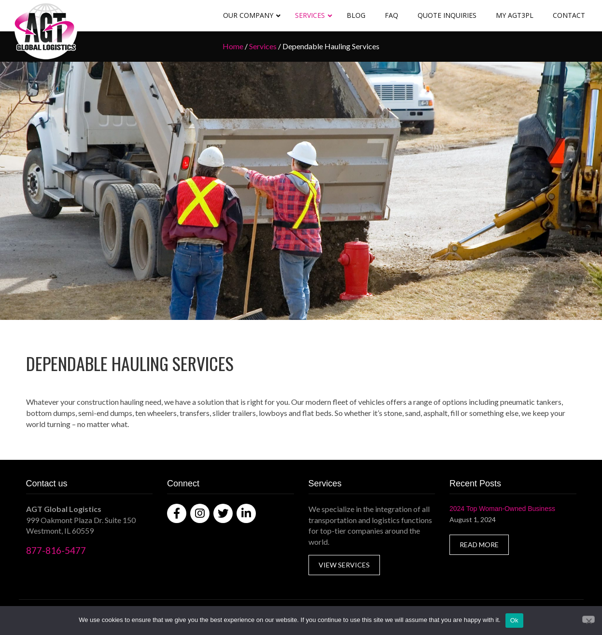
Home (233, 46)
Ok (514, 620)
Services (263, 46)
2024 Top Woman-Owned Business (502, 508)
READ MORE (479, 544)
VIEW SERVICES (344, 565)
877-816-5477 (56, 550)
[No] (588, 619)
